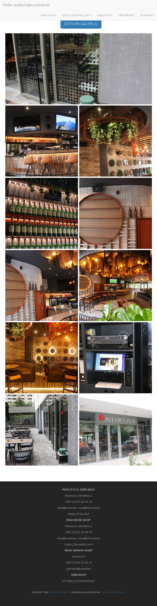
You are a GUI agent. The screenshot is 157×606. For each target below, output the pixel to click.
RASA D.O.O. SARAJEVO (59, 592)
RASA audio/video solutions (26, 5)
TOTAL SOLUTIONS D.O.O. (113, 592)
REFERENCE (126, 15)
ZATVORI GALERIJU (81, 24)
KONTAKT (147, 15)
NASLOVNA (48, 15)
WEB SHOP (104, 15)
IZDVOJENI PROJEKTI (76, 15)
